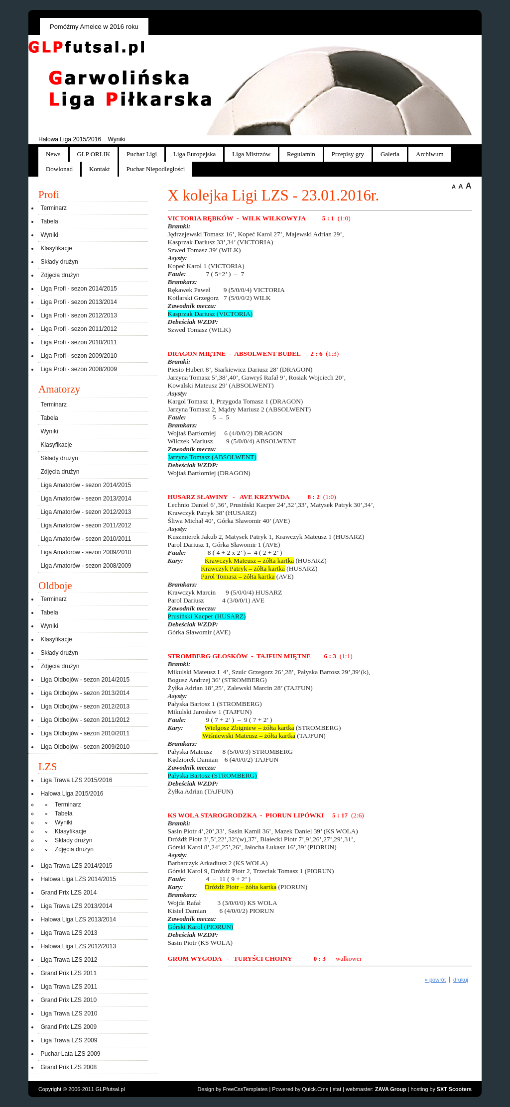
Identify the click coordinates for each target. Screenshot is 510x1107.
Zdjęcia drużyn (59, 275)
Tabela (49, 221)
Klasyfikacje (56, 248)
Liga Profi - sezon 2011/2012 (78, 328)
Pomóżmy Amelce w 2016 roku (94, 26)
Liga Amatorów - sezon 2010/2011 (85, 538)
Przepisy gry (348, 154)
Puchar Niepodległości (156, 169)
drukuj (460, 980)
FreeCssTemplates (245, 1089)
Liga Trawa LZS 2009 (68, 1040)
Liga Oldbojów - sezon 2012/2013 (84, 706)
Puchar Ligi (142, 154)
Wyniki (116, 139)
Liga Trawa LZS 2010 (68, 1013)
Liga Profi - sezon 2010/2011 (78, 342)
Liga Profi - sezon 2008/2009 (78, 369)
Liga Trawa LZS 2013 (68, 932)
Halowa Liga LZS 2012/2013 (78, 946)
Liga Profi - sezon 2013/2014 (78, 302)
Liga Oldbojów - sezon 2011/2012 (84, 719)
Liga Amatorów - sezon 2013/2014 (85, 498)
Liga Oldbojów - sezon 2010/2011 (84, 733)
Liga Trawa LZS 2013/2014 (76, 906)
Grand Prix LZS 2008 (68, 1067)
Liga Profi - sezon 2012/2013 (78, 315)
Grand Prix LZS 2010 (68, 1000)
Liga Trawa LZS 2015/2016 (76, 780)
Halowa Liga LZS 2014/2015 (78, 879)
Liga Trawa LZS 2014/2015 (76, 865)
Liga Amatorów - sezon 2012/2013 (85, 511)
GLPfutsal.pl (110, 1089)
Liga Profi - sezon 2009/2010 (78, 355)
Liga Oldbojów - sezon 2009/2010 (84, 746)
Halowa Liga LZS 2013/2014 (78, 919)
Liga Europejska (194, 154)
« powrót (435, 980)
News (53, 154)
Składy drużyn (59, 261)
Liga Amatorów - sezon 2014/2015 (85, 485)
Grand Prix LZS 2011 (68, 973)
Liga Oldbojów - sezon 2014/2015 (84, 679)
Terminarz (53, 207)
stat (337, 1089)
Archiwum (429, 154)
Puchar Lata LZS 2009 (70, 1053)
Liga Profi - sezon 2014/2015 (78, 288)
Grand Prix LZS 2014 (68, 892)
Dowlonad (59, 169)
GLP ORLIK (94, 154)
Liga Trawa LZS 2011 (68, 986)
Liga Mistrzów (251, 154)
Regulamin (301, 154)
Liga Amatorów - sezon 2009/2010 (85, 552)
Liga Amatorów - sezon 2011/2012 (85, 525)
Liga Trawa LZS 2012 (68, 959)
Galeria (390, 154)
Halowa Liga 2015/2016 (69, 139)
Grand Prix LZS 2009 (68, 1026)
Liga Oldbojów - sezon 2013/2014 (84, 693)
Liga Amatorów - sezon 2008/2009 (85, 565)
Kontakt (99, 169)
